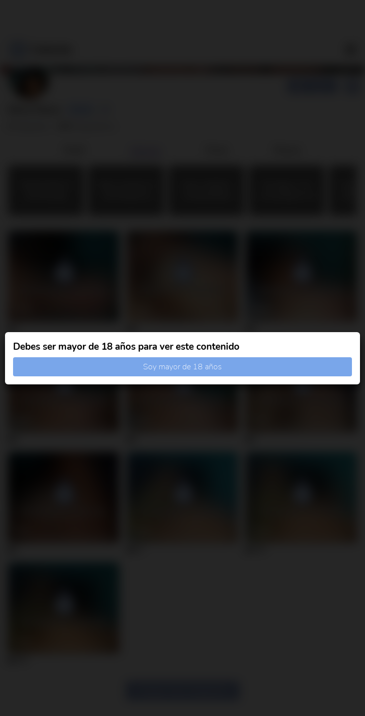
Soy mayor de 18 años (182, 366)
